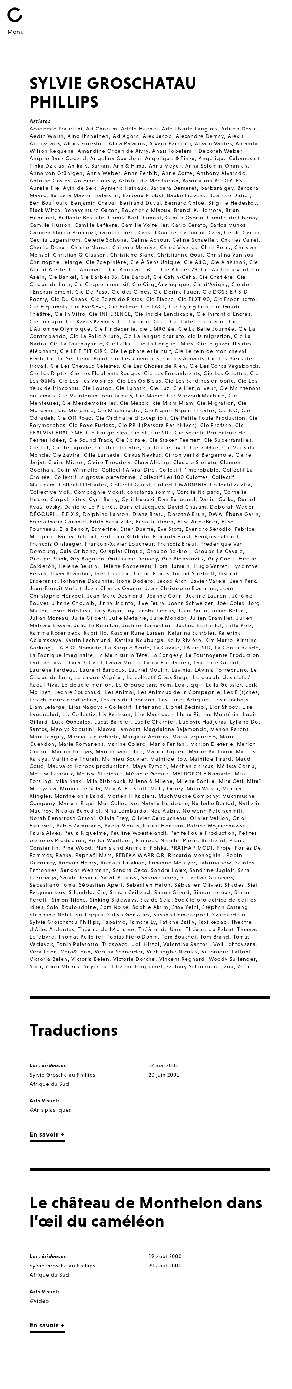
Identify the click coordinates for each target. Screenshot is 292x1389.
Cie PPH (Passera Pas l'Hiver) (157, 425)
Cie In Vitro (70, 314)
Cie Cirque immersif (101, 284)
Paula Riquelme (85, 833)
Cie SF (139, 433)
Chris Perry (216, 247)
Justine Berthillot (199, 625)
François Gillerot (216, 536)
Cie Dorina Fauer (176, 292)
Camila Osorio (184, 218)
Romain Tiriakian (123, 863)
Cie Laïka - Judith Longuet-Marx (150, 344)
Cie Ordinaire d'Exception (131, 418)
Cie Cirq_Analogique (161, 284)
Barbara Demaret (173, 188)
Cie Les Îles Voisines (86, 381)
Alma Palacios (127, 143)
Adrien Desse (239, 129)
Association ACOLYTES (212, 180)
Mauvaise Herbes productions (88, 766)
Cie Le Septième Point (77, 358)
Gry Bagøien (87, 559)
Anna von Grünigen (56, 173)
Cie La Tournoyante (76, 344)
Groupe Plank (48, 559)
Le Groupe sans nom (143, 685)
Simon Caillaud (130, 892)
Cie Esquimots (49, 307)
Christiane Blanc (132, 255)
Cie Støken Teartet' (174, 440)
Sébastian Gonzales (207, 877)
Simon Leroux (212, 892)
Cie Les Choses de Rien (154, 366)
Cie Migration (215, 403)
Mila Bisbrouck (106, 781)
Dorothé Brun (186, 514)
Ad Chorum (101, 129)
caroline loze (117, 232)
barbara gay (217, 188)
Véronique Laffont (226, 952)
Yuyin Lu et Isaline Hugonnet (123, 966)
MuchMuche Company (188, 796)
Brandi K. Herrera (198, 210)
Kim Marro (219, 640)
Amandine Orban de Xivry (113, 151)
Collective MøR (50, 492)
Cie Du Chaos (69, 299)
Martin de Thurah (74, 759)
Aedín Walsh (47, 136)
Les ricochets (230, 699)
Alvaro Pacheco (170, 143)
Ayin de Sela (80, 188)
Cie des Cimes (131, 292)
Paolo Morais (122, 826)
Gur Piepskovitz (183, 559)
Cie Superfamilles (228, 440)
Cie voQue (204, 447)
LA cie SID (197, 648)
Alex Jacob (157, 136)
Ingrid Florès (151, 573)
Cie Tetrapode (72, 447)
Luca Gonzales (71, 722)
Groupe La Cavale (218, 551)
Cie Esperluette (235, 299)
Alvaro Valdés (213, 143)
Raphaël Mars (93, 855)
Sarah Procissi (119, 877)
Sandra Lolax (168, 870)
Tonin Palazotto (77, 944)
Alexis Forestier (84, 143)
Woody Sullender (232, 959)
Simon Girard (172, 892)
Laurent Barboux (102, 670)
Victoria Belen (49, 959)
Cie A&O (195, 262)
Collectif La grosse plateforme (95, 477)
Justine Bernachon (147, 625)
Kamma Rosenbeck (55, 633)
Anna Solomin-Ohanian (216, 166)
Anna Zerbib (141, 173)
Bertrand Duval (140, 203)
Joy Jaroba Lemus (149, 611)
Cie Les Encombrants (172, 373)
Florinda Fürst (172, 536)
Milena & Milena (151, 781)
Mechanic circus (192, 766)
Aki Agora (126, 136)
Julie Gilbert (89, 618)
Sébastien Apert (101, 885)
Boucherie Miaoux (146, 210)
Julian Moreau (49, 618)
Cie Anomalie (87, 269)
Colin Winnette (77, 470)
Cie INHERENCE (110, 314)
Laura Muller (123, 662)
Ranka (64, 855)
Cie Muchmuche (119, 410)
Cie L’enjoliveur (194, 388)
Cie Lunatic (131, 388)
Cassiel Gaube (157, 232)
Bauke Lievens (186, 195)
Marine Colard (126, 744)
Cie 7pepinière (106, 262)
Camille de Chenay (232, 218)
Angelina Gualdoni (115, 158)
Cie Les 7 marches (135, 358)
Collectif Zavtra (230, 484)
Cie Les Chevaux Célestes (84, 366)
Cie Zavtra (66, 455)
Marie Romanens (81, 744)
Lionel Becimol (186, 707)
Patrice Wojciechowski (217, 826)
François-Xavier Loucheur (119, 544)
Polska (158, 848)
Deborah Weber (232, 507)
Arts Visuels (45, 1101)
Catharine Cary (200, 232)
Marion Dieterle (211, 744)
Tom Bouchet (179, 937)
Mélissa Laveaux (51, 774)
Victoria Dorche (134, 959)
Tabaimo (114, 922)
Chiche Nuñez (90, 247)
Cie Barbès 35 (99, 277)
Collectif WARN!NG (180, 484)
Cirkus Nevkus (142, 455)
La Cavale (167, 648)
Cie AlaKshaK (228, 262)
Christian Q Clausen (79, 255)
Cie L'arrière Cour (142, 321)
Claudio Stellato (194, 462)
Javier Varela (208, 581)
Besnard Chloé (184, 203)
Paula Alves (45, 833)
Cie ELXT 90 (194, 299)
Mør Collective (118, 803)
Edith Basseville (111, 522)
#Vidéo (39, 1301)
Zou (229, 966)
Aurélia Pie (44, 188)
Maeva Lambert (119, 729)
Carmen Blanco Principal (63, 232)
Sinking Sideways (113, 900)
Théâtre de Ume (160, 929)
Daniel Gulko (216, 499)
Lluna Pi (188, 714)
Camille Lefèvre (96, 225)
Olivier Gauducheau (159, 818)
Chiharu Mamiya (134, 247)
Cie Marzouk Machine (196, 395)
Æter (243, 966)
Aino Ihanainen (88, 136)
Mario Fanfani (168, 744)
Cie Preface (216, 425)
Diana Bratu (148, 514)
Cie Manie (149, 395)
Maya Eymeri (149, 766)
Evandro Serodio (208, 529)
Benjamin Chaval (93, 203)
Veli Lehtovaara (234, 944)
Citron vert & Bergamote (198, 455)
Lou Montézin (220, 714)
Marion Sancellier (119, 751)
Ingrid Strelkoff (193, 573)
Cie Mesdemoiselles (89, 403)
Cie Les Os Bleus (139, 381)
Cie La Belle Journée (206, 329)
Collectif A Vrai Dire (128, 470)
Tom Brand (215, 937)
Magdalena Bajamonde (175, 729)
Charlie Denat (48, 247)
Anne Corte (177, 173)
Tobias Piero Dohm (132, 937)
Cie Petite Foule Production (208, 418)
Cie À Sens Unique (155, 262)
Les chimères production (63, 699)
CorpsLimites (68, 499)
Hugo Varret (210, 566)
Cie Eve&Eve (88, 307)
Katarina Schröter (191, 633)
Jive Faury (151, 603)
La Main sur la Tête (122, 655)
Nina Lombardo (125, 811)
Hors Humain (172, 566)
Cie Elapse (160, 299)
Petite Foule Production (202, 833)
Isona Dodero (135, 581)
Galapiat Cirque (121, 551)
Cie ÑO (228, 410)
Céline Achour (150, 240)
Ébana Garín (242, 514)
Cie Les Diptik (48, 373)
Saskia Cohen (159, 877)
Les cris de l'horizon (128, 699)
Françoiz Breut (177, 544)
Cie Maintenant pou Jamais (95, 395)
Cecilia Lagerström (55, 240)
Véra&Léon (76, 952)
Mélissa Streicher (99, 774)
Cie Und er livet (164, 447)
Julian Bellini (228, 611)
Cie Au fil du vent (225, 269)
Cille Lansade (102, 455)
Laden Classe (47, 662)
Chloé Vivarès (178, 247)
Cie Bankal (63, 277)
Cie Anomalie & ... (133, 269)
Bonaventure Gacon (91, 210)
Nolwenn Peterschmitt (213, 811)
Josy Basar (108, 611)
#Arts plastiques (50, 1110)
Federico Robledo (124, 536)
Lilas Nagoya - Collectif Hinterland (116, 707)
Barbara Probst (143, 195)
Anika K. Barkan (88, 166)
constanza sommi (150, 492)
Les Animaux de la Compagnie (179, 692)
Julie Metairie (128, 618)
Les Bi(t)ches (241, 692)
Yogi (36, 966)
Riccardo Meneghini (195, 855)
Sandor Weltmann (84, 870)
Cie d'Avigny (210, 284)
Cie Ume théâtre (117, 447)
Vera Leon (44, 952)
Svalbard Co (228, 914)
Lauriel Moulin (148, 670)
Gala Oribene (78, 551)
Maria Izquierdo (194, 737)
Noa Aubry (164, 811)
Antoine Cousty (94, 180)
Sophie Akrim (150, 907)
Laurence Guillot (216, 662)
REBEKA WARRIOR (140, 855)
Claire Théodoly (109, 462)
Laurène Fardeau (53, 670)
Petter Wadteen (110, 840)
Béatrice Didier (229, 195)
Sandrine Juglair (212, 870)
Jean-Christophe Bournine (181, 588)
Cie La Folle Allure (95, 336)
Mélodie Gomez (147, 774)
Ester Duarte (137, 529)
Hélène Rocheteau (126, 566)
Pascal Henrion (163, 826)
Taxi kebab (213, 922)
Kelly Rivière (184, 640)
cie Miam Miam (173, 403)
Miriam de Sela (80, 788)
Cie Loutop (97, 388)
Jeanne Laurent (207, 596)
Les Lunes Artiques (184, 699)
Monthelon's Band (79, 796)
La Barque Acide (127, 648)
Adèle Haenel (139, 129)
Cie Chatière (216, 277)
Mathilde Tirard (211, 759)
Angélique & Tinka (170, 158)
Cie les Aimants (183, 358)
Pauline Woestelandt (139, 833)
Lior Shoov (224, 707)
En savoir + (47, 1134)
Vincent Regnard (182, 959)
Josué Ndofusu (70, 611)
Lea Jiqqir (188, 685)
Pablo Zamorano (78, 826)
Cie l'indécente (115, 329)
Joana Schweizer (190, 603)
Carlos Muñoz (228, 225)
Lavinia (181, 670)
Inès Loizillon (113, 573)
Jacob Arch (172, 581)
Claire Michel (66, 462)
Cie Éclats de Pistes (116, 299)
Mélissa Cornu (236, 766)
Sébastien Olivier (197, 885)
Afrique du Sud (49, 1084)
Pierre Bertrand (204, 840)
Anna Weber (104, 173)
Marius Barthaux (210, 751)
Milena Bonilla (196, 781)
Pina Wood (77, 848)
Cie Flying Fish (189, 307)
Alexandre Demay (200, 136)
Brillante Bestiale (81, 218)
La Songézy (166, 655)
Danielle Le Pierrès (90, 507)
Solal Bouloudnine (72, 907)
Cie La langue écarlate (154, 336)
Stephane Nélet (51, 914)
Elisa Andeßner (198, 522)
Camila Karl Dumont (135, 218)
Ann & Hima (129, 166)
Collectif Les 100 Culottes (174, 477)
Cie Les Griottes (225, 373)
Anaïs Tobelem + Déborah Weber (197, 151)
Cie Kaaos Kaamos (90, 321)
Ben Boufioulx (48, 203)
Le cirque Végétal (98, 677)
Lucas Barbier (112, 722)
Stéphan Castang (225, 907)
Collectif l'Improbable (189, 470)
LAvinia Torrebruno (220, 670)
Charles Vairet (240, 240)
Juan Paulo (192, 611)
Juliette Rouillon (96, 625)
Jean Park (243, 581)
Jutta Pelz (239, 625)
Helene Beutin (78, 566)
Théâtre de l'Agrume (106, 929)
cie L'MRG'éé (157, 329)
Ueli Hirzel (145, 944)
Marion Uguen (165, 751)
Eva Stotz (170, 529)
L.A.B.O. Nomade (78, 648)
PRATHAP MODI (191, 848)
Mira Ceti (231, 781)
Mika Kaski (69, 781)
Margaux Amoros (146, 737)
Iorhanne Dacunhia (87, 581)
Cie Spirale (130, 440)
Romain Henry (78, 863)
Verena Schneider (119, 952)
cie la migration (209, 336)
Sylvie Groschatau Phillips (64, 922)
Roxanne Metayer (172, 863)
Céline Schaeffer (195, 240)
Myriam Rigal (77, 803)
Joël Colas (230, 603)
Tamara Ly (142, 922)
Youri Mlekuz (62, 966)
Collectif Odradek (83, 484)
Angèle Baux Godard (58, 158)
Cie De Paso (91, 292)
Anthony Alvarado (221, 173)
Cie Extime (123, 307)
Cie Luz (160, 388)
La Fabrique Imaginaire (61, 655)
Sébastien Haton (149, 885)
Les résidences (48, 1065)
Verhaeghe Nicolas (172, 952)
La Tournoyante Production (223, 655)
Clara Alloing (152, 462)
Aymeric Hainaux (124, 188)
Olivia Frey (113, 818)
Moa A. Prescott (125, 788)
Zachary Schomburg (193, 966)
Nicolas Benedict (78, 811)
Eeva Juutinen (155, 522)
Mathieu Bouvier (124, 759)
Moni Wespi (203, 788)
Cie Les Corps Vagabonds (224, 366)
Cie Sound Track (90, 440)
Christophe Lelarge (56, 262)
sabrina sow (216, 863)
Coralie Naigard (198, 492)
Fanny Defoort (77, 536)
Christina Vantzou (230, 255)
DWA (215, 514)
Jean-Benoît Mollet (55, 588)
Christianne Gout (180, 255)
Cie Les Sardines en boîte (199, 381)
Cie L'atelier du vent (197, 321)
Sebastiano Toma (52, 885)
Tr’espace (115, 944)
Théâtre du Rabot (209, 929)
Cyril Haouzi (138, 499)
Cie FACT (153, 307)
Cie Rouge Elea (107, 433)
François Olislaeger (56, 544)
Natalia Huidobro (164, 803)
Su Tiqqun (90, 914)
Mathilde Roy (168, 759)
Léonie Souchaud (77, 692)
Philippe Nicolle (157, 840)
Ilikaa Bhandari (70, 573)
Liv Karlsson (115, 714)
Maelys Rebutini (72, 729)
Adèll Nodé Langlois (189, 129)
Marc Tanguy (47, 737)
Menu (15, 31)
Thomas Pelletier (80, 937)
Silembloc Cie (87, 892)
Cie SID (161, 433)
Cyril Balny (103, 499)
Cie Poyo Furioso (92, 425)
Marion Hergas (72, 751)
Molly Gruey (166, 788)
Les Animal (119, 692)
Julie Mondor (168, 618)
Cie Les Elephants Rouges (105, 373)
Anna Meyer (165, 166)
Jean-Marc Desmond (115, 596)
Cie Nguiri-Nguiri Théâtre (180, 410)
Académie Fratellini (56, 129)
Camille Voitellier (144, 225)
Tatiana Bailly (177, 922)
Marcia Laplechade (93, 737)
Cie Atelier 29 (179, 269)
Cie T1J (39, 447)
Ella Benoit (73, 529)
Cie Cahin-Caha (174, 277)
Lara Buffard (86, 662)
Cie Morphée (76, 410)
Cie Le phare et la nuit (140, 351)
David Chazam (187, 507)
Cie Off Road (75, 418)
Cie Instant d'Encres (223, 314)
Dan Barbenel (177, 499)
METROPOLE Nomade (202, 774)
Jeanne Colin (165, 596)
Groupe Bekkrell (169, 551)
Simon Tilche (69, 900)
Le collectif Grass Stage (158, 677)
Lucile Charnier (154, 722)
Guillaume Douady (133, 559)
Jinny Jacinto (116, 603)
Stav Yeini (185, 907)
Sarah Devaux (78, 877)
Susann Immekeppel (181, 914)
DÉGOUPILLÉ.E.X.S (54, 514)
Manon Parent (229, 729)
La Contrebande (237, 648)
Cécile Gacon (242, 232)
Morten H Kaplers (131, 796)
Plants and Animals (120, 848)
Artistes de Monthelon (149, 180)
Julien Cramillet (211, 618)
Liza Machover (154, 714)
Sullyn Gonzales (128, 914)
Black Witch (45, 210)
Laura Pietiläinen (167, 662)
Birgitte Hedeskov (232, 203)
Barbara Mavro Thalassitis (84, 195)
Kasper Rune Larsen (137, 633)
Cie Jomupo (46, 321)
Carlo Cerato (188, 225)
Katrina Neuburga (139, 640)
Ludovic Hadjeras (202, 722)
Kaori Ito (95, 633)
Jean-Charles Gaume (113, 588)
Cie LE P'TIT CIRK (83, 351)
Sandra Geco (130, 870)
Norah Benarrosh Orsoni (62, 818)
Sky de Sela (155, 900)
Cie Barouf (135, 277)
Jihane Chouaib (73, 603)
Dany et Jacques (141, 507)
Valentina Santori (186, 944)
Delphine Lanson (106, 514)
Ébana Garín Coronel (58, 522)
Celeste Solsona (105, 240)
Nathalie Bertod (213, 803)
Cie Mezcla (134, 403)
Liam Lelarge (47, 707)
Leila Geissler (224, 685)
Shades (234, 885)
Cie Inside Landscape (164, 314)
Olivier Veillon (209, 818)
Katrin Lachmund (88, 640)
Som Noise (114, 907)
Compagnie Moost (99, 492)
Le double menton (87, 685)
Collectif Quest (131, 484)
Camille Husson (50, 225)
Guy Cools (221, 559)
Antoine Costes (50, 180)
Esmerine (104, 529)
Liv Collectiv (78, 714)
